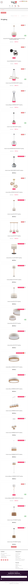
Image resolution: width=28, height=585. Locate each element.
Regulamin (17, 564)
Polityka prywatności (19, 565)
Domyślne (15, 15)
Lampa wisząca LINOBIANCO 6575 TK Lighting (14, 432)
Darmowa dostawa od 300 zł (20, 560)
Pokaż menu (3, 12)
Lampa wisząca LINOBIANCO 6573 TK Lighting (14, 454)
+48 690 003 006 (3, 556)
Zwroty (17, 566)
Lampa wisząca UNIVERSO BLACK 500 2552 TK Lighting (14, 148)
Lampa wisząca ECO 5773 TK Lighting (14, 301)
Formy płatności (18, 553)
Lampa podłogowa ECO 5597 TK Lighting (14, 279)
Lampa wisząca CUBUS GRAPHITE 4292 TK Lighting (14, 170)
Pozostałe (17, 562)
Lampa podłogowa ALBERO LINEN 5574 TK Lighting (14, 498)
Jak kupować (17, 557)
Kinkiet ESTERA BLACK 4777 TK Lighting (14, 61)
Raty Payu (17, 555)
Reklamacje (17, 567)
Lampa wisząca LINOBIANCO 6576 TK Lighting (14, 410)
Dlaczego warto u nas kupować (20, 559)
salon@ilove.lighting (4, 557)
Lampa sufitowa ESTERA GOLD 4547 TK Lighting (14, 192)
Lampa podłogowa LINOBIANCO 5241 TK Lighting (14, 476)
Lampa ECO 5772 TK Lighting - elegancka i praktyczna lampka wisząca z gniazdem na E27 (14, 39)
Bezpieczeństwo (18, 556)
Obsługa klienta (18, 551)
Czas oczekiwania (18, 558)
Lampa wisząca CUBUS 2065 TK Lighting (14, 126)
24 (25, 15)
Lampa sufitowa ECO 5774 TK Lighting (14, 345)
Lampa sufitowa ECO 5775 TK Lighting (14, 323)
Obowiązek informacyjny (19, 568)
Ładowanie (14, 546)
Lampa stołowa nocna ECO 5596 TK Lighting (14, 257)
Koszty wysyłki (18, 554)
